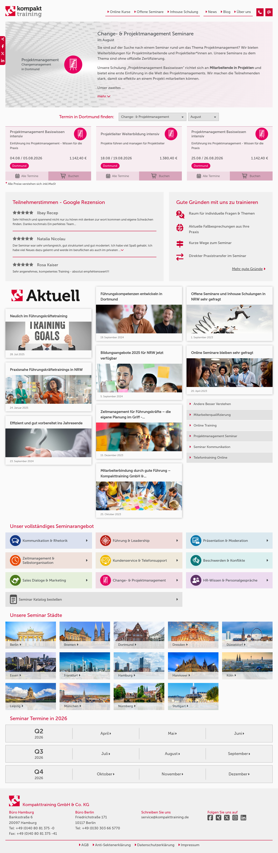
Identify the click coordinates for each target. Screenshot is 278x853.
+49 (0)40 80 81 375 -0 (35, 828)
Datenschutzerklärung (154, 845)
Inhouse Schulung (182, 12)
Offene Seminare (149, 12)
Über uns (242, 12)
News (211, 12)
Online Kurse (118, 12)
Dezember (239, 774)
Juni (239, 733)
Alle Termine (26, 176)
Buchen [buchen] (69, 176)
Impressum (188, 845)
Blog (225, 12)
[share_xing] (2, 39)
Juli (105, 753)
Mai (172, 733)
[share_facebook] (2, 47)
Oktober (105, 774)
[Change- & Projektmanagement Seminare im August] (260, 12)
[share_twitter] (2, 54)
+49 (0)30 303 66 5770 (101, 828)
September (239, 753)
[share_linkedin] (2, 61)
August (172, 753)
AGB (84, 845)
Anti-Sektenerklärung (111, 845)
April (105, 733)
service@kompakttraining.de (165, 817)
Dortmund (19, 165)
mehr (103, 96)
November (172, 774)
